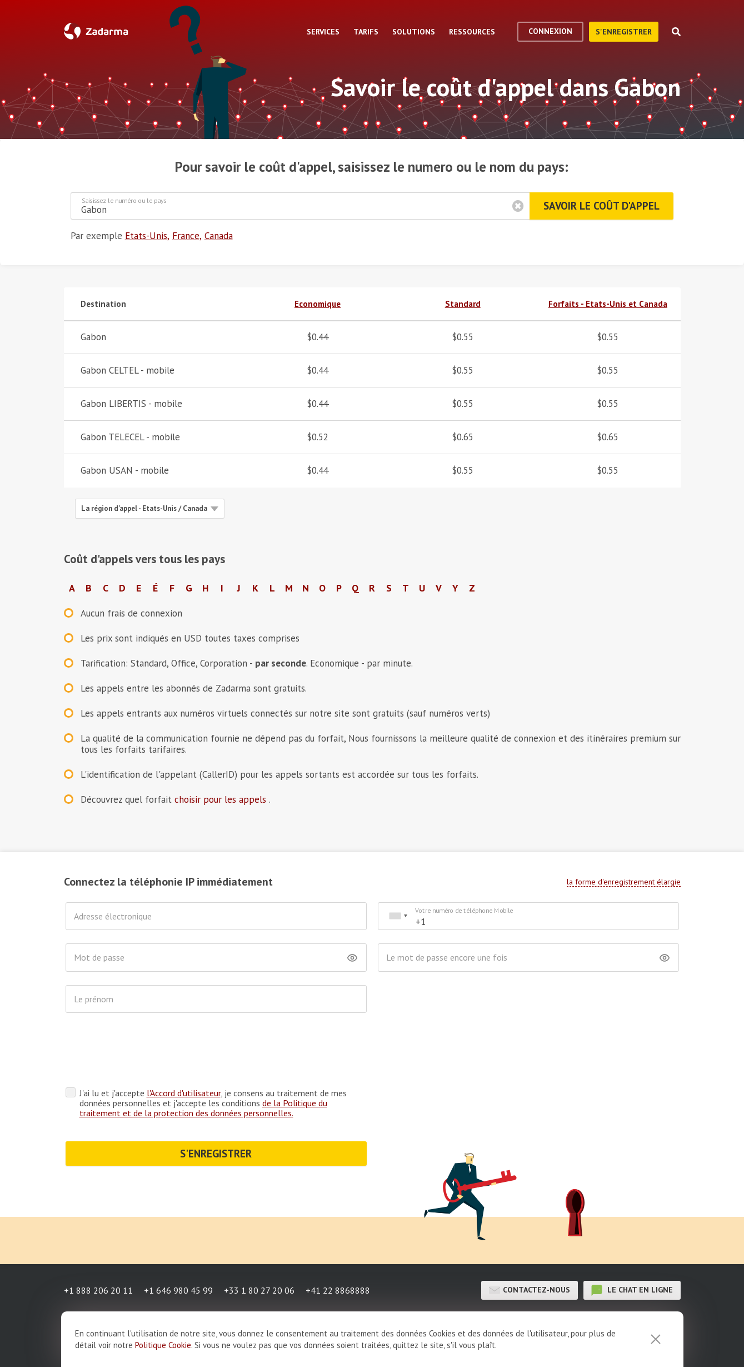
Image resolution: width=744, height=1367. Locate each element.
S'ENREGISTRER (216, 1153)
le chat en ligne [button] (632, 1290)
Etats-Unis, (147, 236)
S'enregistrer (624, 32)
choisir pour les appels (221, 799)
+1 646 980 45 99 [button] (178, 1290)
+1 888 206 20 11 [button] (98, 1290)
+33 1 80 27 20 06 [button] (259, 1290)
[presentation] (150, 1053)
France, (187, 236)
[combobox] (398, 916)
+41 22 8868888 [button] (338, 1290)
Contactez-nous (529, 1290)
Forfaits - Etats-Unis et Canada (607, 304)
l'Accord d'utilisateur (184, 1092)
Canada (218, 236)
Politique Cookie (163, 1345)
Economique (317, 304)
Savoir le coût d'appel (601, 205)
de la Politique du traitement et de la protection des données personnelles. (203, 1108)
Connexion (550, 31)
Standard (463, 304)
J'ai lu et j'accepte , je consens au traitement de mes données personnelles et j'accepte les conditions (213, 1103)
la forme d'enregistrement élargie (624, 882)
